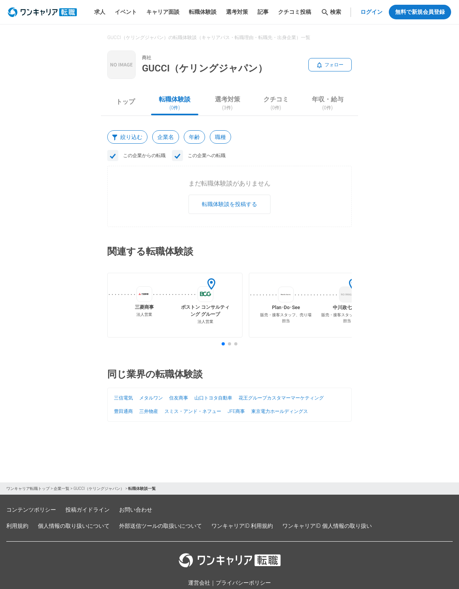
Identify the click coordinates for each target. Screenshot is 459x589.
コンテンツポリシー (31, 509)
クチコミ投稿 (294, 12)
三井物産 (148, 411)
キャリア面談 (162, 12)
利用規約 (17, 526)
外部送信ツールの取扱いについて (160, 526)
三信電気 (123, 398)
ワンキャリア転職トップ (28, 488)
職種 (220, 137)
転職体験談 (202, 12)
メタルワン (151, 398)
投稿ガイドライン (87, 509)
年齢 (194, 137)
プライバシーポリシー (243, 583)
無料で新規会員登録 (420, 12)
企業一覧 (61, 488)
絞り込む (127, 137)
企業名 (165, 137)
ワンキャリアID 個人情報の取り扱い (326, 526)
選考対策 (237, 12)
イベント (126, 12)
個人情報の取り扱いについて (74, 526)
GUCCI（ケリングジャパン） (98, 488)
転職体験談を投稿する (229, 204)
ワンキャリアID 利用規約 (242, 526)
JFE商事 (236, 411)
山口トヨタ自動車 (213, 398)
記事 (263, 12)
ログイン (371, 12)
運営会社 (199, 583)
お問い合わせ (135, 509)
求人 (99, 12)
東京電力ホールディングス (279, 411)
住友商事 (178, 398)
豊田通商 (123, 411)
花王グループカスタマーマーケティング (281, 398)
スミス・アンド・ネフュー (192, 411)
